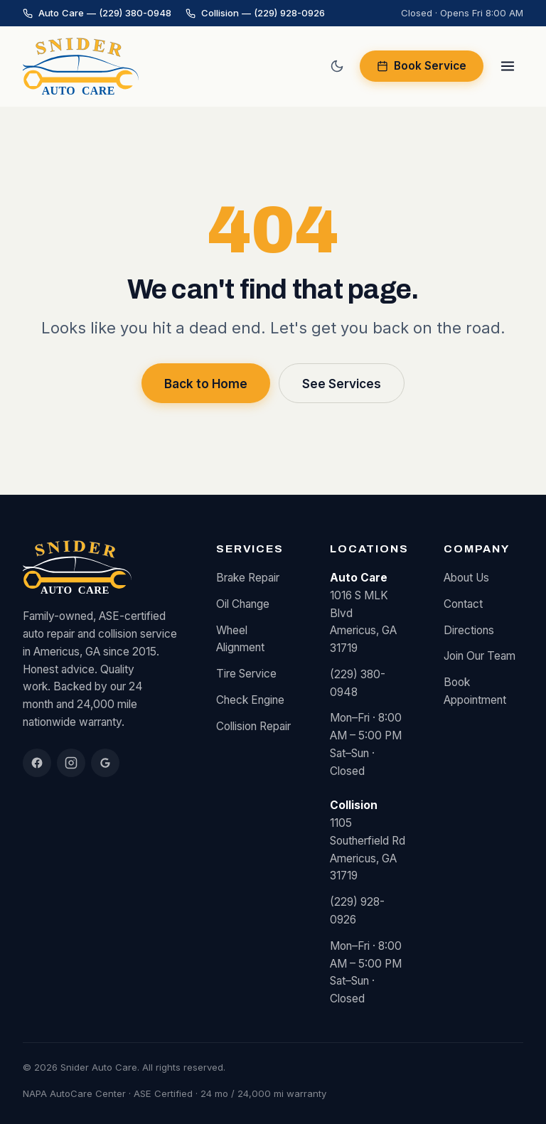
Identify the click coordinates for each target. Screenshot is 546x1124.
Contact (463, 604)
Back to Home (205, 383)
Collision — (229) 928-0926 (255, 12)
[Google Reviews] (105, 763)
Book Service (421, 66)
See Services (341, 383)
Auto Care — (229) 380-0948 (97, 12)
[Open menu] (507, 66)
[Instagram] (71, 763)
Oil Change (242, 604)
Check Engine (250, 700)
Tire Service (246, 673)
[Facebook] (37, 763)
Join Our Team (479, 656)
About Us (466, 577)
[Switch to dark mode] (337, 66)
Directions (469, 630)
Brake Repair (247, 577)
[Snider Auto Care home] (81, 66)
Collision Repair (253, 726)
